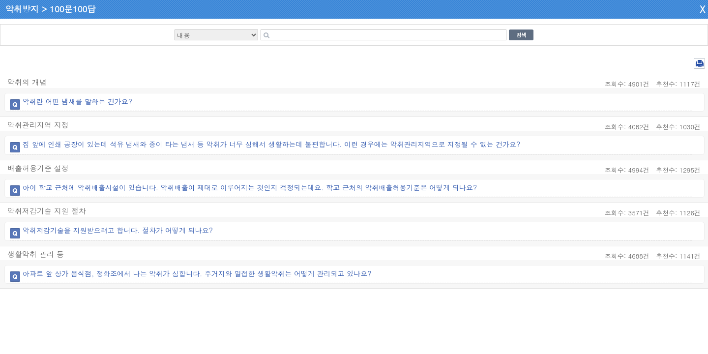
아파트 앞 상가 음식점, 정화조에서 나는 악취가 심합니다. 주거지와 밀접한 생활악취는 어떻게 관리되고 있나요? (197, 273)
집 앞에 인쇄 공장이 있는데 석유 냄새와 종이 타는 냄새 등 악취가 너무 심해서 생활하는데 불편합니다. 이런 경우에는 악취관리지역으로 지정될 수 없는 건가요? (271, 144)
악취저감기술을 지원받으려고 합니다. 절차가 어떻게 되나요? (118, 230)
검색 (521, 35)
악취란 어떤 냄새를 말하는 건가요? (77, 101)
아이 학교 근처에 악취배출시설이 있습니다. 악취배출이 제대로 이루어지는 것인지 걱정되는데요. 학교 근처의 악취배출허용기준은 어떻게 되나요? (250, 187)
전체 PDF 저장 (699, 63)
